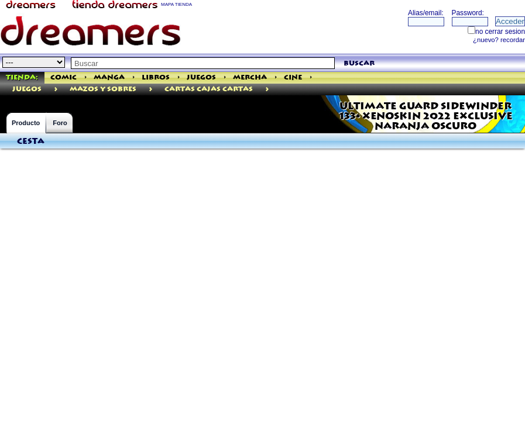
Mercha (250, 77)
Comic (63, 77)
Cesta (30, 141)
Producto (26, 122)
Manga (109, 77)
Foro (60, 122)
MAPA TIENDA (176, 4)
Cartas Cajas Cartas (208, 89)
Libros (156, 77)
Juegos (201, 77)
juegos (27, 89)
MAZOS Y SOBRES (103, 89)
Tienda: (22, 77)
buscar (359, 63)
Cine (293, 77)
